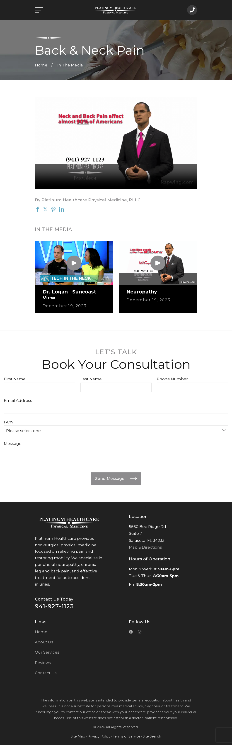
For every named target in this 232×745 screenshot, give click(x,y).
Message (13, 443)
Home (41, 632)
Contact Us (46, 673)
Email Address (18, 400)
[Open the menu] (39, 10)
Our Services (47, 652)
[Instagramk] (139, 632)
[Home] (115, 10)
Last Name (91, 379)
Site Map (78, 736)
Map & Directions (145, 547)
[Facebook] (131, 632)
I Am (8, 422)
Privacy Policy (99, 736)
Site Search (152, 736)
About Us (44, 642)
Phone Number (172, 379)
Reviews (43, 662)
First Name (15, 379)
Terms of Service (126, 736)
